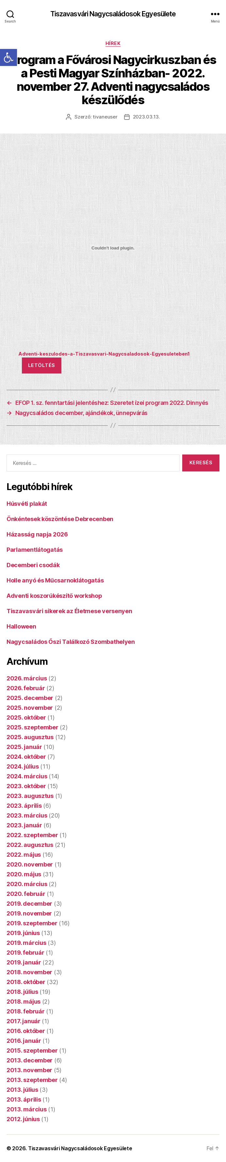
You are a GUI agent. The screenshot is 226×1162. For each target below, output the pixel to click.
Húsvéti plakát (27, 503)
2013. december (30, 1060)
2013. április (24, 1099)
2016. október (26, 1030)
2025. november (30, 707)
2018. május (23, 1001)
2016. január (24, 1040)
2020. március (27, 884)
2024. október (26, 756)
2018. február (26, 1011)
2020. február (26, 893)
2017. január (23, 1021)
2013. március (27, 1109)
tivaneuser (105, 117)
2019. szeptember (32, 923)
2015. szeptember (32, 1050)
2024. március (27, 776)
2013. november (29, 1070)
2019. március (26, 942)
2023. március (27, 815)
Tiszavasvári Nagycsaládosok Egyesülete (113, 13)
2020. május (24, 874)
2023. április (24, 805)
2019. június (23, 933)
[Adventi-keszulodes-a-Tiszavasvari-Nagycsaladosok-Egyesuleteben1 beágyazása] (113, 248)
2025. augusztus (30, 737)
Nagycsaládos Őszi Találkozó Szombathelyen (71, 641)
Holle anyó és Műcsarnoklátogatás (55, 580)
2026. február (26, 688)
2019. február (25, 952)
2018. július (22, 991)
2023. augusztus (30, 795)
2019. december (29, 903)
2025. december (30, 697)
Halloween (21, 626)
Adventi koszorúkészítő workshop (54, 595)
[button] (8, 57)
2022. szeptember (32, 835)
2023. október (26, 786)
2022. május (24, 854)
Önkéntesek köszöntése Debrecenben (60, 519)
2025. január (24, 746)
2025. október (26, 717)
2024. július (23, 766)
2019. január (24, 962)
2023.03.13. (146, 117)
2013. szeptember (32, 1079)
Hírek (113, 43)
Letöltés (41, 365)
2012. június (23, 1119)
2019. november (29, 913)
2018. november (29, 972)
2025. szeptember (32, 727)
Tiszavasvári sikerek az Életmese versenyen (69, 611)
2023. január (24, 825)
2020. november (30, 864)
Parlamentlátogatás (35, 549)
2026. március (27, 678)
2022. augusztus (30, 844)
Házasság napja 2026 (37, 534)
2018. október (26, 982)
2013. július (22, 1089)
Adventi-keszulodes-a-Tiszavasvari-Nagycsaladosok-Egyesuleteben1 (104, 354)
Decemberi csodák (33, 565)
